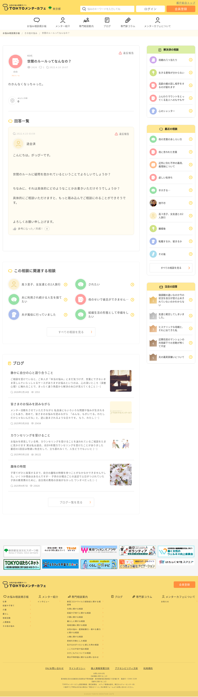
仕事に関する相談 (75, 609)
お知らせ (165, 602)
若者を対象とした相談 (77, 641)
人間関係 (7, 622)
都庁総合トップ (185, 2)
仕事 (5, 602)
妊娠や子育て (9, 606)
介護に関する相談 (75, 617)
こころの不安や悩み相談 (78, 649)
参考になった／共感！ (30, 228)
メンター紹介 (62, 22)
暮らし (6, 614)
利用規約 (148, 668)
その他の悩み (9, 626)
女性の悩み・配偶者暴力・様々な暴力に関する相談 (84, 631)
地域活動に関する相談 (77, 625)
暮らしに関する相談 (76, 621)
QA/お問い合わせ (54, 668)
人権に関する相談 (75, 637)
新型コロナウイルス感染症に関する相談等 (84, 603)
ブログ (107, 22)
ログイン (150, 9)
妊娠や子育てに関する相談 (79, 613)
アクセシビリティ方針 (126, 668)
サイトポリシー (77, 668)
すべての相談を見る (71, 332)
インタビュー (44, 602)
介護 (5, 610)
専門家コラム (128, 22)
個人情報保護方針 (100, 668)
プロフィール (15, 75)
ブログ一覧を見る (71, 502)
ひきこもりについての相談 (79, 653)
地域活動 (7, 618)
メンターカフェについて (157, 22)
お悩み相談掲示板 (36, 22)
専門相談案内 (86, 22)
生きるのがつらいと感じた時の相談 (83, 645)
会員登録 (181, 9)
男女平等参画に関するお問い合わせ (83, 657)
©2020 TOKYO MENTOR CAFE (99, 694)
